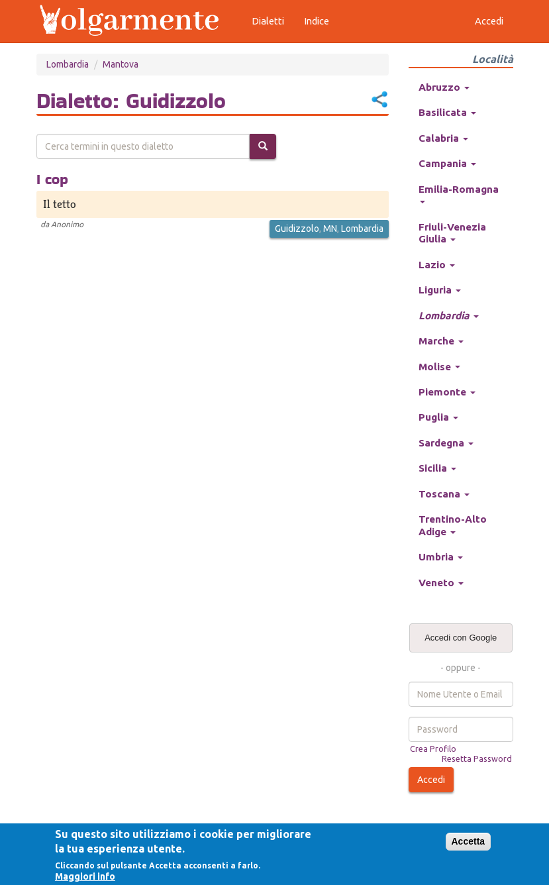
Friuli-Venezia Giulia (452, 232)
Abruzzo (444, 87)
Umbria (441, 556)
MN (330, 228)
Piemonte (447, 391)
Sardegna (446, 442)
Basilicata (447, 112)
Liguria (440, 289)
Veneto (441, 582)
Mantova (120, 64)
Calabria (443, 138)
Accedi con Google (460, 638)
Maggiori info (85, 876)
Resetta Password (477, 758)
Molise (439, 366)
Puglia (438, 417)
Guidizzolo (297, 228)
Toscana (444, 493)
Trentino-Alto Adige (453, 525)
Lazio (437, 264)
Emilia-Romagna (459, 193)
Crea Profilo (433, 748)
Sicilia (437, 468)
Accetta (468, 841)
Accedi (431, 779)
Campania (447, 163)
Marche (441, 340)
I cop (52, 178)
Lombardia (67, 64)
